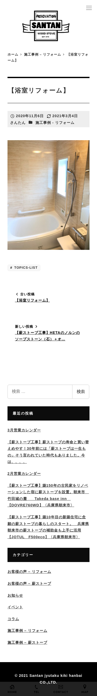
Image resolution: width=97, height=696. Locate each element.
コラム (13, 619)
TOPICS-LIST (25, 268)
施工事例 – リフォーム (27, 630)
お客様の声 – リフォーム (29, 572)
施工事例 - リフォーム (54, 123)
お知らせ (15, 595)
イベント (15, 607)
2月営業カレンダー (24, 474)
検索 (81, 392)
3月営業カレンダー (24, 430)
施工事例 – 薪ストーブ (27, 642)
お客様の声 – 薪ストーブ (29, 583)
